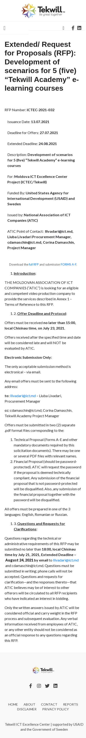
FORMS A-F (68, 264)
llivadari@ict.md (23, 395)
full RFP (34, 264)
